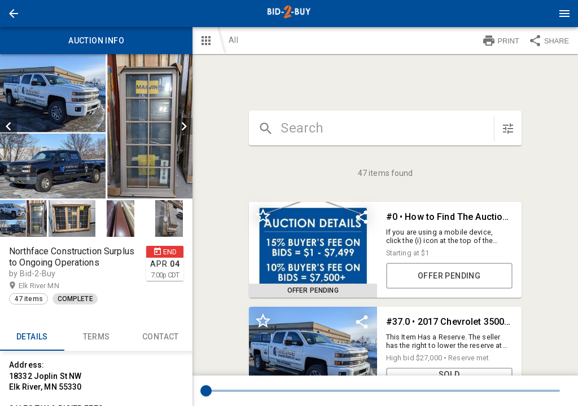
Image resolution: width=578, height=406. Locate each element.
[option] (96, 126)
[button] (13, 13)
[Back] (13, 13)
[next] (184, 126)
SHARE (548, 40)
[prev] (8, 126)
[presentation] (289, 13)
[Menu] (564, 13)
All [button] (233, 40)
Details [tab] (32, 337)
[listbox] (96, 126)
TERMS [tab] (96, 337)
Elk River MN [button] (50, 286)
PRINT (500, 40)
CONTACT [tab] (161, 337)
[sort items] (508, 128)
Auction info (96, 40)
